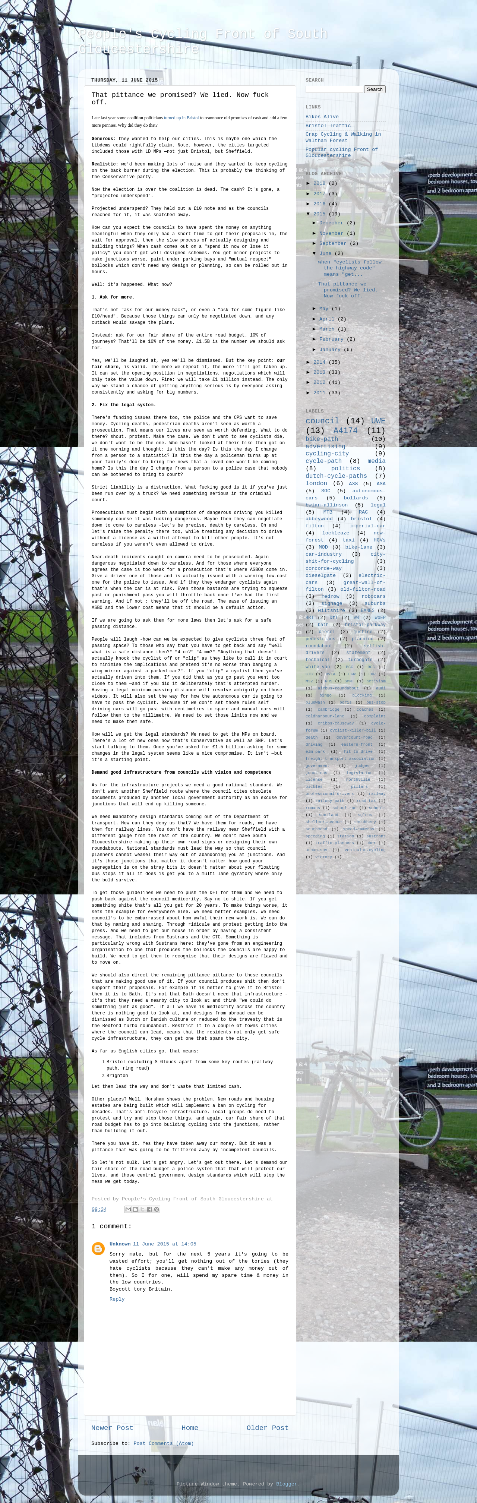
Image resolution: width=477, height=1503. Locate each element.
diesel (327, 632)
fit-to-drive (358, 751)
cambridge (328, 709)
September (334, 243)
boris (345, 702)
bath (323, 625)
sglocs (365, 815)
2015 (321, 214)
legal (378, 505)
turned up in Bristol (182, 117)
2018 (321, 183)
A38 (353, 484)
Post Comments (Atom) (163, 1443)
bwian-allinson (327, 505)
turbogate (360, 660)
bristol (361, 519)
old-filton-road (363, 589)
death (312, 737)
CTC (309, 674)
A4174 (346, 430)
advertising (325, 446)
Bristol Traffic (328, 126)
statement (358, 653)
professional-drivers (330, 794)
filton (315, 526)
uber (371, 843)
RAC (363, 512)
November (333, 233)
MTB (327, 512)
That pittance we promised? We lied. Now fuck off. (348, 290)
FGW (352, 674)
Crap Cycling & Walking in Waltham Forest (343, 137)
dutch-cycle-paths (336, 476)
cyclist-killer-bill (353, 730)
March (328, 329)
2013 (321, 372)
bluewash (315, 702)
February (333, 339)
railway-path (329, 801)
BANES (368, 610)
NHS (328, 681)
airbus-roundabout (338, 688)
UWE (378, 421)
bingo (326, 695)
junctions (316, 773)
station (345, 836)
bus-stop (376, 702)
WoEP (380, 618)
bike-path (322, 439)
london (316, 483)
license (314, 779)
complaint (375, 716)
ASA (381, 484)
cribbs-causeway (336, 723)
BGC (371, 667)
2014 (321, 362)
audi (381, 688)
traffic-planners (334, 843)
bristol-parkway (365, 625)
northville (358, 779)
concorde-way (324, 568)
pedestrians (320, 639)
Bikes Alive (322, 117)
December (333, 223)
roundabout (319, 646)
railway (377, 794)
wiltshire (331, 610)
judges (362, 766)
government (318, 766)
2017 (321, 194)
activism (376, 681)
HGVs (380, 540)
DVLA (330, 674)
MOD (323, 547)
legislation (359, 773)
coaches (365, 709)
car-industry (324, 554)
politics (345, 468)
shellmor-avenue (324, 822)
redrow (330, 596)
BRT (310, 618)
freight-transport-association (341, 759)
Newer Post (112, 1428)
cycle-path (324, 461)
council (322, 421)
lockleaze (336, 533)
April (328, 319)
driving (314, 744)
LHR (372, 674)
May (325, 309)
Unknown (120, 1244)
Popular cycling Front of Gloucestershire (342, 152)
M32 (309, 681)
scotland (328, 815)
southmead (316, 829)
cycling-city (327, 454)
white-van (318, 667)
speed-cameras (358, 829)
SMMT (349, 681)
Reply (117, 1299)
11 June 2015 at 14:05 (164, 1244)
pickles (314, 786)
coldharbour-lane (325, 716)
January (331, 350)
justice (362, 632)
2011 (321, 393)
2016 (321, 204)
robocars (373, 596)
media (376, 461)
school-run (344, 808)
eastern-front (357, 744)
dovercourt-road (355, 737)
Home (189, 1428)
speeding (315, 836)
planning (362, 639)
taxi (348, 540)
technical (318, 660)
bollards (356, 498)
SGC (325, 491)
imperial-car (368, 526)
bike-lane (359, 547)
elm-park (315, 751)
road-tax (366, 801)
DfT (333, 618)
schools (377, 808)
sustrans (376, 836)
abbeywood (319, 519)
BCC (349, 667)
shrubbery (365, 822)
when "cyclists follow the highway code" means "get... (350, 268)
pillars (359, 786)
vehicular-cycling (365, 850)
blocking (362, 695)
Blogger (286, 1484)
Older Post (268, 1428)
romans (313, 808)
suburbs (375, 603)
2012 (321, 382)
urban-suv (316, 850)
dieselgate (321, 575)
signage (331, 603)
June (327, 253)
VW (356, 618)
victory (323, 857)
